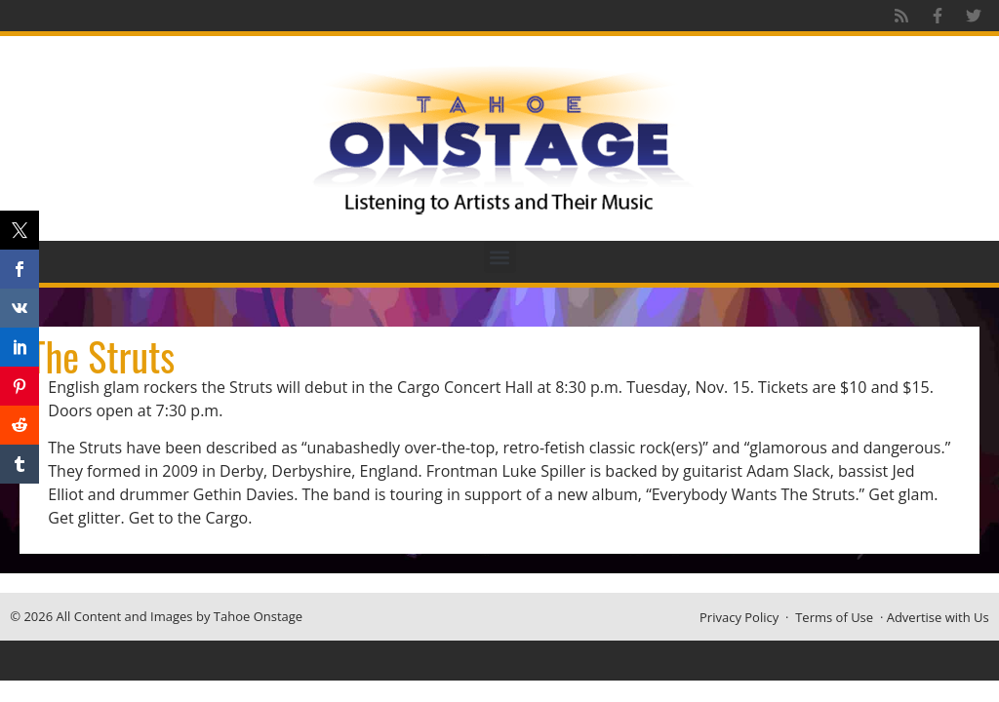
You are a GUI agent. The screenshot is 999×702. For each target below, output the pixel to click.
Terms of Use (834, 617)
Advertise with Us (938, 617)
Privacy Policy (739, 617)
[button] (500, 257)
